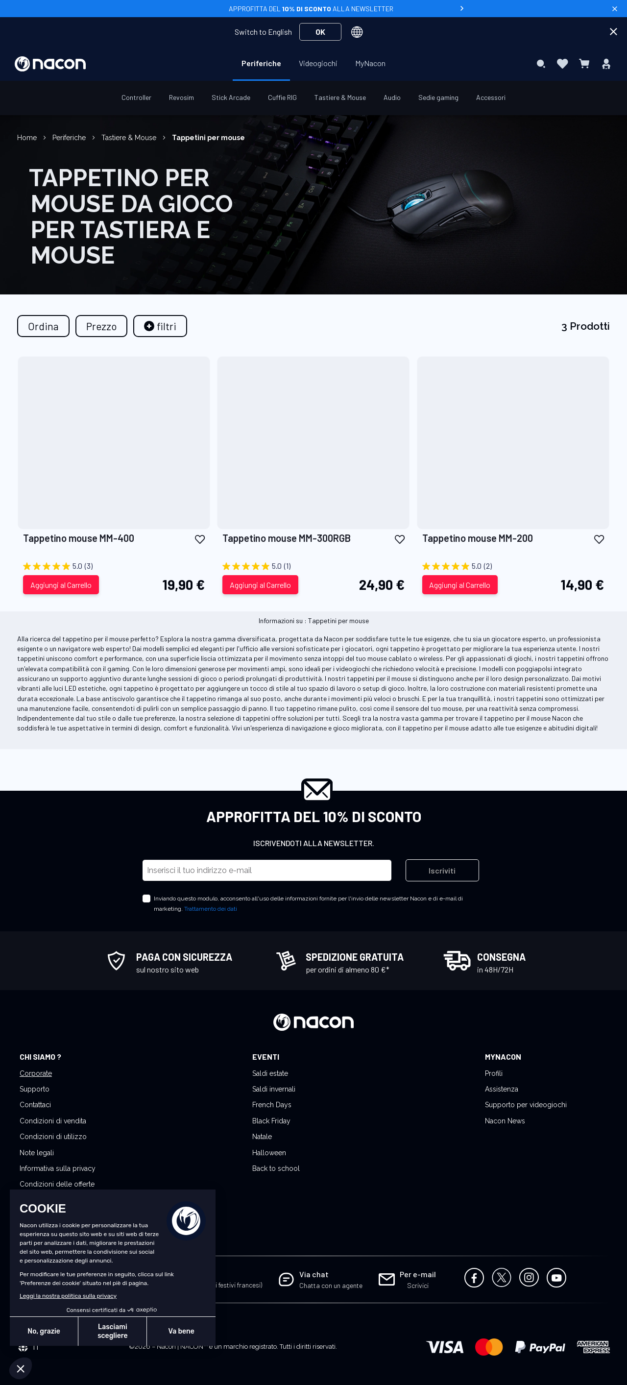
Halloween (269, 1153)
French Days (271, 1105)
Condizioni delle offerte (57, 1184)
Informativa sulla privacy (58, 1168)
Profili (494, 1073)
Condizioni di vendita (53, 1121)
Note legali (37, 1153)
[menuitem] (261, 63)
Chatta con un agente (330, 1285)
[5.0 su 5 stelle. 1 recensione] (313, 566)
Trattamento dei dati (210, 908)
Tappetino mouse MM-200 (477, 538)
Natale (262, 1137)
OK (320, 31)
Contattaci (35, 1105)
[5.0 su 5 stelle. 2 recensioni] (513, 566)
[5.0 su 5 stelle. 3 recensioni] (114, 566)
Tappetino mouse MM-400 (78, 538)
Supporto (34, 1089)
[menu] (313, 64)
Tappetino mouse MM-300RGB (286, 538)
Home (28, 138)
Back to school (276, 1168)
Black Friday (271, 1121)
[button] (200, 538)
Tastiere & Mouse (129, 138)
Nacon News (505, 1121)
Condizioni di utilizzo (53, 1137)
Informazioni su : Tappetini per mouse (314, 620)
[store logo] (50, 63)
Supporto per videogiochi (526, 1105)
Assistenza (501, 1089)
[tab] (160, 326)
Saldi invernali (273, 1089)
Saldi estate (270, 1073)
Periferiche (70, 138)
